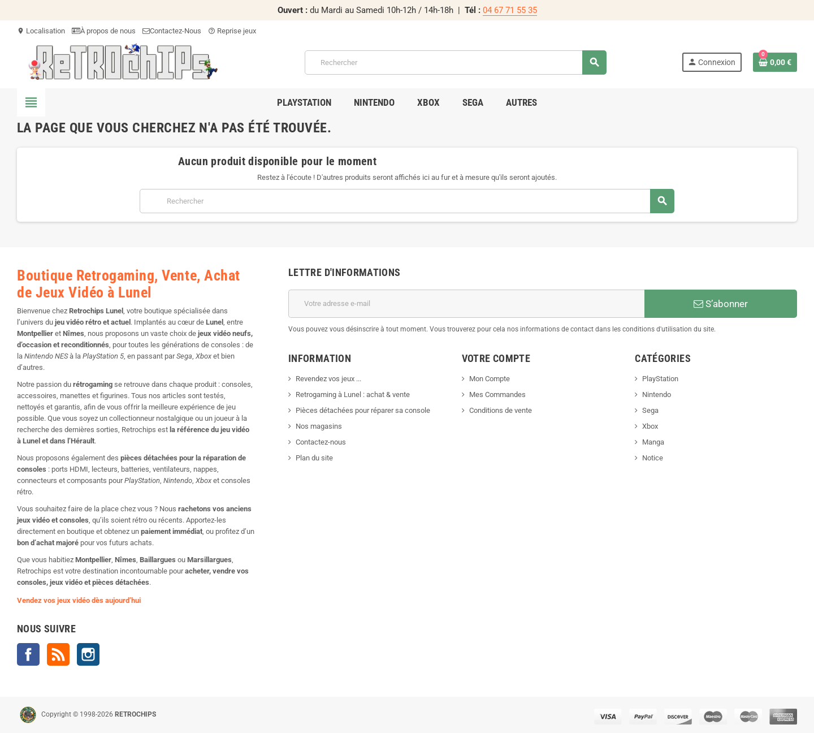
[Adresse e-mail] (466, 304)
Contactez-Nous (171, 31)
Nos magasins (319, 426)
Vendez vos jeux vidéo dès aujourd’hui (79, 600)
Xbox (650, 426)
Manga (653, 442)
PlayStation (660, 378)
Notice (652, 458)
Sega (650, 410)
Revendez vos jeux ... (328, 378)
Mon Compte (489, 378)
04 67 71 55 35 (510, 10)
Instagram (88, 654)
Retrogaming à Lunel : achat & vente (353, 394)
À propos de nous (104, 31)
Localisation (41, 31)
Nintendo (656, 394)
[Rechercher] (455, 62)
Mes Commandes (497, 394)
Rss (58, 654)
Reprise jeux (232, 31)
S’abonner (721, 303)
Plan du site (314, 458)
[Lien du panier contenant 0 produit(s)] (775, 62)
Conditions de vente (500, 410)
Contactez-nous (321, 442)
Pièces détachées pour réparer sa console (363, 410)
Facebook (28, 654)
